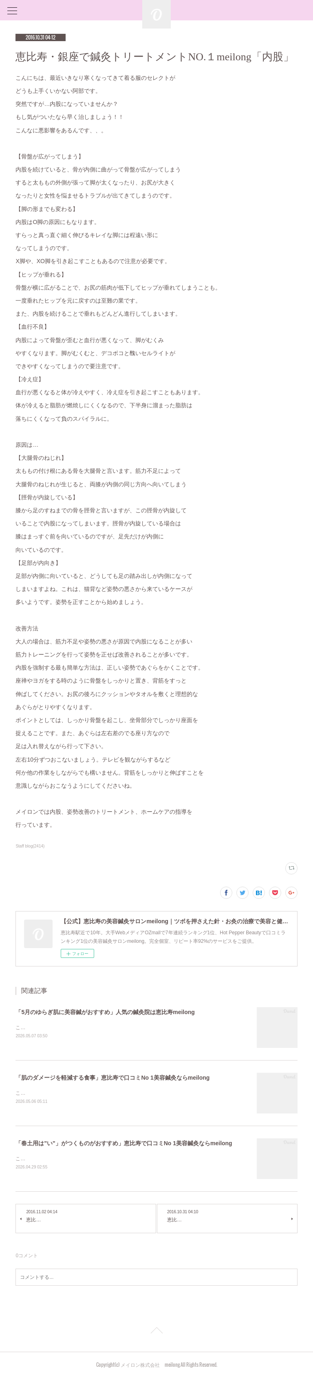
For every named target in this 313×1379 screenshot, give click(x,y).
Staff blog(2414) (29, 846)
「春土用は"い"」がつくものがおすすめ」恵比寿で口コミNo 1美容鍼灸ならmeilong (123, 1144)
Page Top (156, 1333)
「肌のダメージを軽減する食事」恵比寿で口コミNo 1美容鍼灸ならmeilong (112, 1078)
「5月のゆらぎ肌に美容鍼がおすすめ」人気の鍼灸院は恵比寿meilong (104, 1012)
